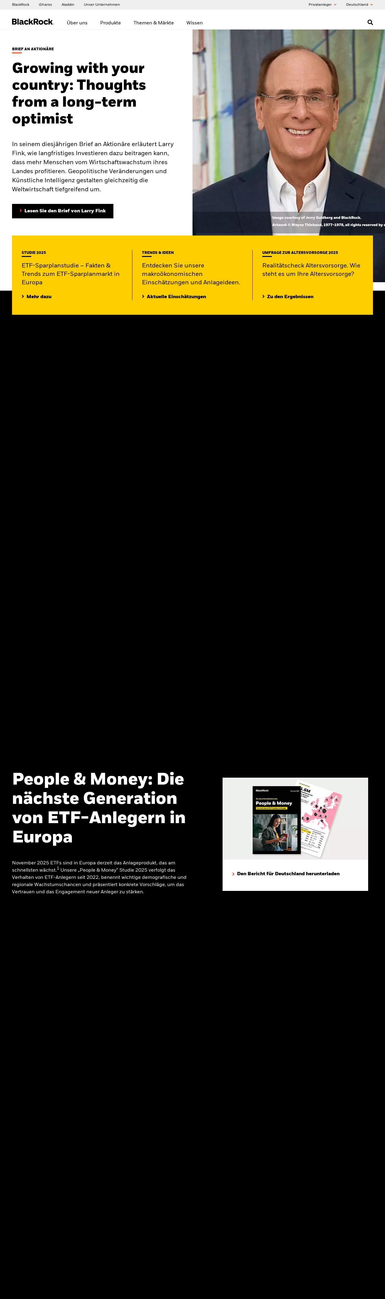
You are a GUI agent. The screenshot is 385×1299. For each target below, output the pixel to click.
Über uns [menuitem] (77, 23)
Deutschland (359, 5)
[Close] (376, 1290)
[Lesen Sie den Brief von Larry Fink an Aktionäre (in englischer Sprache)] (62, 211)
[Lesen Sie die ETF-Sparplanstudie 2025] (36, 297)
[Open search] (370, 22)
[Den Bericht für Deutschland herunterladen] (286, 874)
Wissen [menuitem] (194, 23)
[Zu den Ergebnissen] (287, 297)
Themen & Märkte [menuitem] (154, 23)
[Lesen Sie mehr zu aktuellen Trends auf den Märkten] (174, 297)
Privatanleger (323, 5)
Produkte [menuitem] (110, 23)
